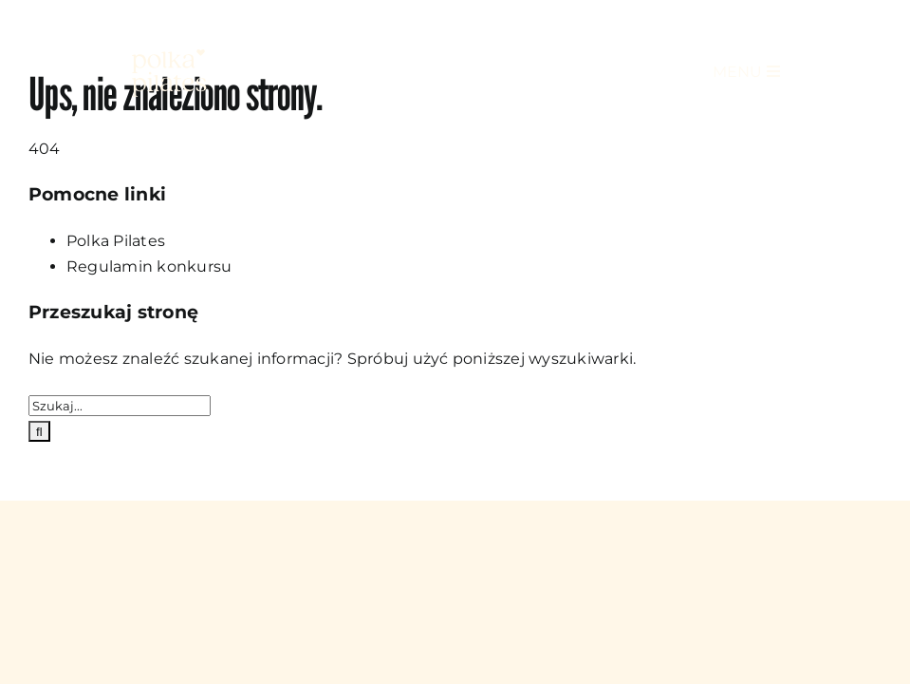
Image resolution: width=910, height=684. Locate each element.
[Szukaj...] (119, 405)
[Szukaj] (39, 431)
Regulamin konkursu (149, 266)
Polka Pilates (115, 241)
